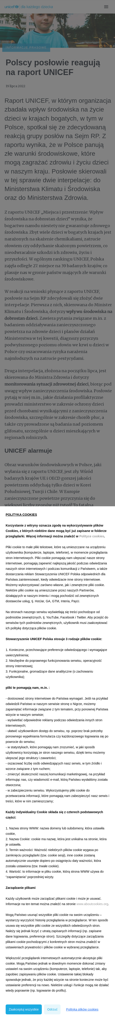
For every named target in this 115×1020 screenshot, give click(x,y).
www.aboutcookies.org (92, 904)
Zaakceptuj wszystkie (24, 1009)
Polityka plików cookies (82, 1009)
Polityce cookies (91, 536)
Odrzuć (52, 1009)
